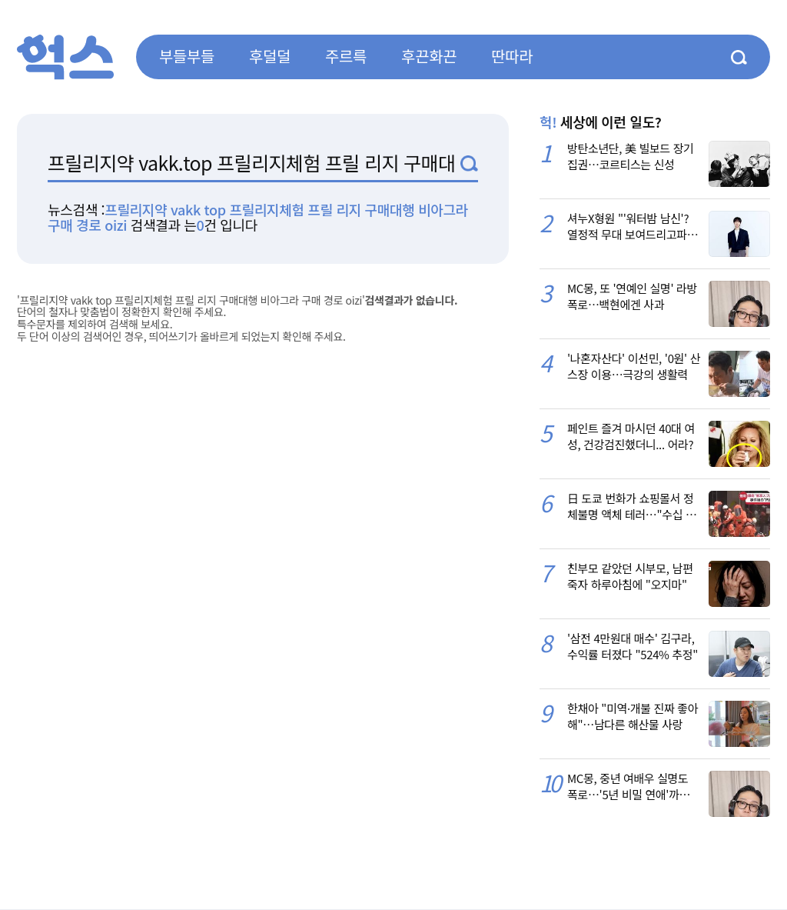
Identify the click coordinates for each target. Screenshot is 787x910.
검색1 (469, 163)
